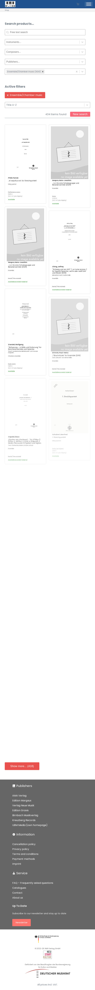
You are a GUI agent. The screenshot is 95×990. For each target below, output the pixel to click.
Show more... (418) (22, 766)
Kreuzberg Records (24, 820)
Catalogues (19, 888)
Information (25, 834)
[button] (25, 95)
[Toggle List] (82, 42)
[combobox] (42, 42)
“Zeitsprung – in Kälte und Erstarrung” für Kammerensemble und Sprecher (24, 348)
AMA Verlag (19, 795)
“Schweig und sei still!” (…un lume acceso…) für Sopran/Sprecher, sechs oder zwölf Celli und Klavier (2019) (69, 271)
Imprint (16, 864)
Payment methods (23, 859)
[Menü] (88, 4)
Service (22, 873)
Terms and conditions (25, 854)
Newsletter (22, 922)
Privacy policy (20, 849)
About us (17, 897)
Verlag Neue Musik (23, 805)
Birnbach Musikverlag (25, 815)
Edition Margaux (21, 800)
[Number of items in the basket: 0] (78, 4)
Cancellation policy (24, 844)
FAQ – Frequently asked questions (32, 883)
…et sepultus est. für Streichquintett (22, 181)
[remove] (42, 72)
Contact (17, 893)
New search (80, 114)
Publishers (24, 786)
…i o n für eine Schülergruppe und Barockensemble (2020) (65, 184)
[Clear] (76, 71)
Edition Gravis (20, 810)
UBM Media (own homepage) (30, 825)
